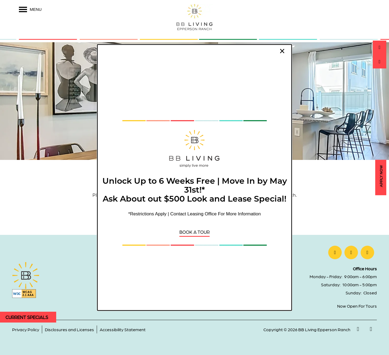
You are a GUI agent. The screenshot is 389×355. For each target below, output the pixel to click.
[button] (194, 232)
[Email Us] (379, 61)
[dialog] (194, 177)
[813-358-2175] (379, 47)
